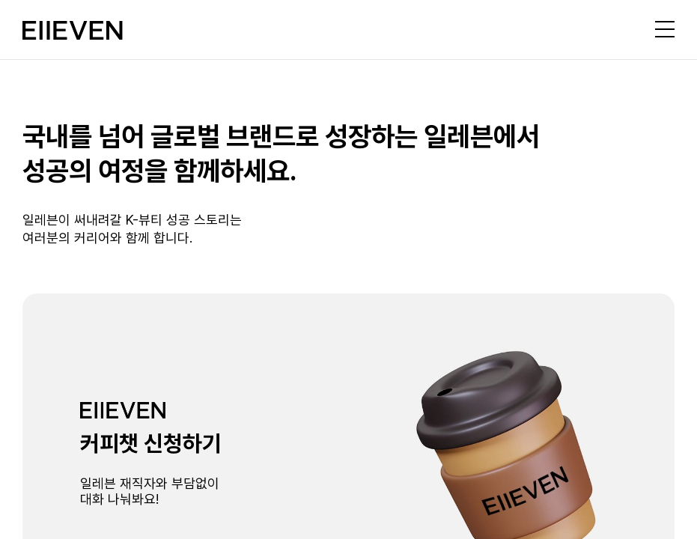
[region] (348, 269)
